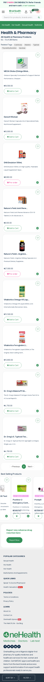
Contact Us (7, 615)
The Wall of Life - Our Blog (13, 623)
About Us (7, 611)
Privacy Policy (8, 601)
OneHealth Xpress (12, 619)
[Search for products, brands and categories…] (18, 17)
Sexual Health (27, 25)
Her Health (16, 25)
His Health (6, 25)
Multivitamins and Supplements (15, 573)
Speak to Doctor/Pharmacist (14, 583)
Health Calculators (13, 587)
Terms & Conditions (10, 597)
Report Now (14, 540)
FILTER (26, 677)
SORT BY (9, 677)
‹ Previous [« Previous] (15, 466)
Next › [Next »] (30, 466)
